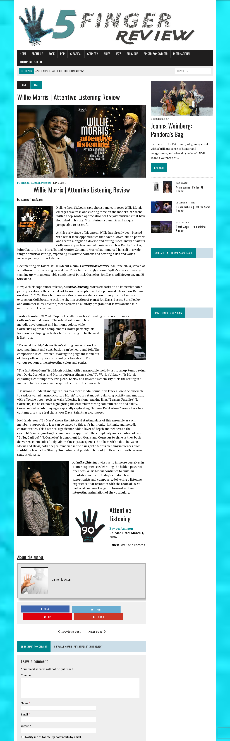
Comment (21, 634)
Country (87, 54)
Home (17, 54)
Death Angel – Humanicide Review (197, 216)
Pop (56, 54)
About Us (31, 54)
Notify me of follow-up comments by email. (47, 696)
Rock (46, 54)
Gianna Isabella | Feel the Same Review (195, 198)
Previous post (67, 590)
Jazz (112, 54)
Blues (101, 54)
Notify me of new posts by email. (40, 702)
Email (19, 673)
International (176, 54)
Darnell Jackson (35, 179)
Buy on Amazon (115, 499)
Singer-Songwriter (150, 54)
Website (20, 684)
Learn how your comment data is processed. (90, 728)
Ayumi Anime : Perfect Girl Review (197, 177)
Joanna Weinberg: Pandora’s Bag (185, 124)
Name (19, 662)
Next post (95, 590)
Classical (70, 54)
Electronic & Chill (201, 54)
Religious (126, 54)
